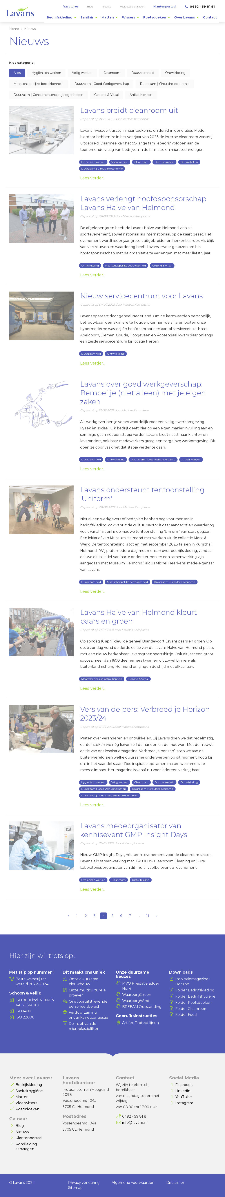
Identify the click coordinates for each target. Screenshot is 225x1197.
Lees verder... (92, 178)
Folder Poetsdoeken (193, 1002)
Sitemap (75, 1188)
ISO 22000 (25, 1017)
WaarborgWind (135, 1001)
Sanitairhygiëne (29, 1091)
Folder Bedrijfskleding (194, 990)
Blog (20, 1126)
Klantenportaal (29, 1138)
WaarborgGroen (136, 995)
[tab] (61, 17)
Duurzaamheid (142, 73)
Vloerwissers (26, 1103)
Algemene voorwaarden (133, 1183)
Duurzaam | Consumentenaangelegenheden (48, 95)
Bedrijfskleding (29, 1085)
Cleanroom (111, 73)
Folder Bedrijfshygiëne (195, 996)
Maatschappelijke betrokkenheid (39, 84)
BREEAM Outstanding (141, 1007)
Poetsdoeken (27, 1109)
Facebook (184, 1085)
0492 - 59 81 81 (200, 7)
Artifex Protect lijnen (140, 1023)
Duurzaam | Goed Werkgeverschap (101, 84)
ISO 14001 (24, 1011)
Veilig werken (82, 73)
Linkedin (182, 1091)
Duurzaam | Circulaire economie (164, 84)
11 (147, 916)
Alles (17, 73)
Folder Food (186, 1015)
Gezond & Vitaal (106, 95)
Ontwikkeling (175, 73)
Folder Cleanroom (191, 1009)
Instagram (184, 1103)
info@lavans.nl (135, 1122)
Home (14, 29)
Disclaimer (175, 1183)
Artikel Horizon (141, 95)
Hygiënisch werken (46, 73)
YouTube (183, 1097)
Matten (22, 1097)
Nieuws (22, 1132)
